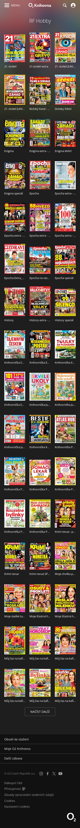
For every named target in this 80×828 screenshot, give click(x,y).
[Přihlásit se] (72, 5)
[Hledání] (64, 5)
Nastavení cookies (17, 806)
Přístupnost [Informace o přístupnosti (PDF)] (12, 789)
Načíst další (40, 712)
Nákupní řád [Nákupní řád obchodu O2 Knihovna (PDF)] (13, 783)
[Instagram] (41, 773)
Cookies (9, 801)
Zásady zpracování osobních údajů (29, 795)
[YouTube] (60, 773)
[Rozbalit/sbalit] (74, 739)
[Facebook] (47, 773)
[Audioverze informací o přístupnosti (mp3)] (24, 789)
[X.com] (54, 773)
